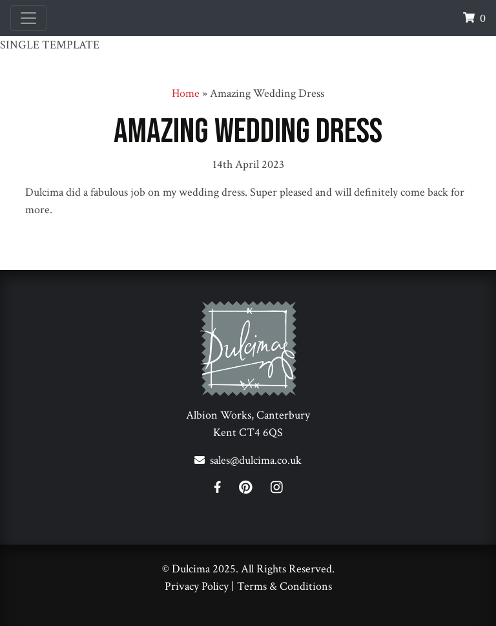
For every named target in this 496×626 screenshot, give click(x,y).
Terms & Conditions (284, 586)
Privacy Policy (197, 586)
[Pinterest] (253, 489)
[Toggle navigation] (28, 18)
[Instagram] (277, 489)
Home (186, 93)
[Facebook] (225, 489)
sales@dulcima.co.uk (256, 460)
